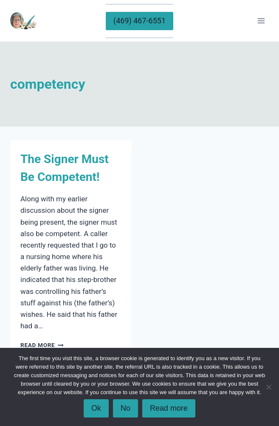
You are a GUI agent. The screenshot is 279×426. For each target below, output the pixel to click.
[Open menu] (261, 20)
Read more (169, 408)
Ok (96, 408)
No (125, 408)
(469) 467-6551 (139, 20)
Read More (42, 344)
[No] (268, 387)
